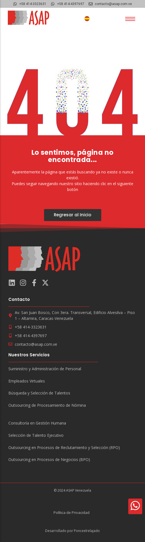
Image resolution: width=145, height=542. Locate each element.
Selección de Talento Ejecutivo (36, 435)
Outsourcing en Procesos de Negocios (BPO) (49, 459)
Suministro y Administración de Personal (44, 369)
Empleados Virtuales (26, 381)
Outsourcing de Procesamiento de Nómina (47, 405)
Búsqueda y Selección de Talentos (39, 393)
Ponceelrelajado (87, 530)
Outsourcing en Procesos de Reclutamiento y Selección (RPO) (64, 447)
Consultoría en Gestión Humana (37, 423)
